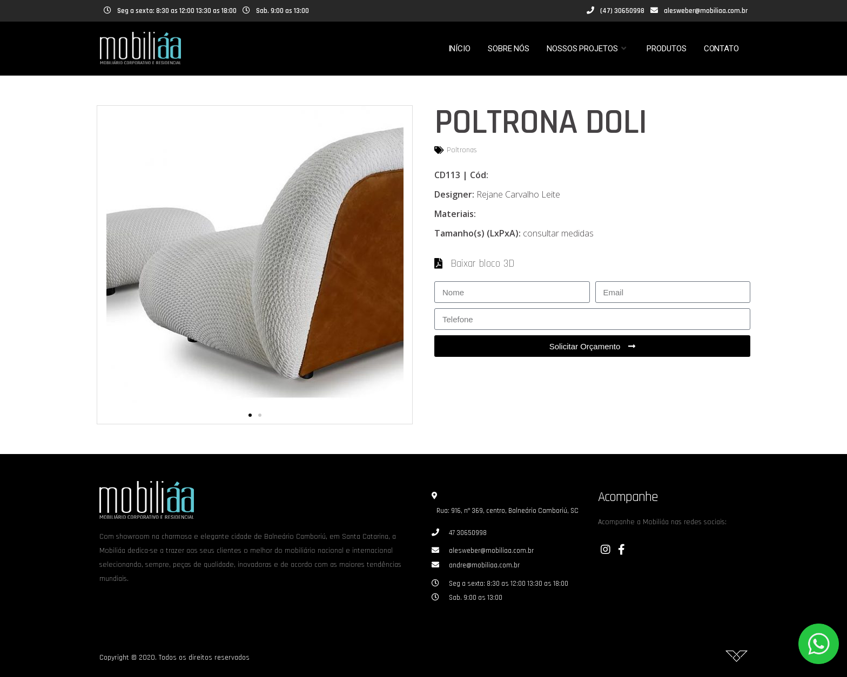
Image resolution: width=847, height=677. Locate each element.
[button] (250, 415)
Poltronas (462, 150)
